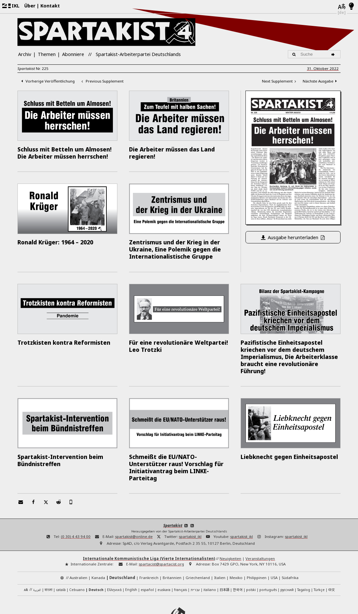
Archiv (24, 54)
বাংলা (48, 564)
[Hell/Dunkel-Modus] (351, 6)
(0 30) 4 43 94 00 (76, 510)
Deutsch (96, 563)
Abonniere (73, 54)
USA (274, 551)
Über (29, 6)
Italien (219, 551)
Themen (47, 54)
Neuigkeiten (230, 532)
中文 (331, 563)
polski (251, 563)
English (131, 563)
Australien (78, 551)
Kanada (98, 551)
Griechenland (198, 551)
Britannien (172, 551)
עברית (195, 563)
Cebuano (77, 563)
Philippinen (256, 551)
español (147, 563)
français (180, 563)
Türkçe (319, 563)
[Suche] (334, 54)
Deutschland (122, 551)
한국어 (238, 563)
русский (287, 563)
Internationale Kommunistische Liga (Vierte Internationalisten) (149, 532)
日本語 (224, 563)
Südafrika (290, 551)
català (61, 563)
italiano (209, 563)
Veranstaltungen (260, 532)
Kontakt (50, 6)
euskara (163, 563)
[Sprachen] (342, 7)
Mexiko (236, 551)
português (268, 563)
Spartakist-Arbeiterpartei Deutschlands (138, 54)
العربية (37, 564)
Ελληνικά (114, 563)
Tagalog (303, 563)
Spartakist (172, 499)
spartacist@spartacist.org (161, 538)
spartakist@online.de (134, 510)
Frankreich (148, 551)
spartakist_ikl (190, 510)
